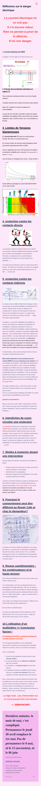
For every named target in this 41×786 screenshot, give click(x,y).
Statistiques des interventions (14, 770)
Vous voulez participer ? (12, 765)
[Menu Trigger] (36, 3)
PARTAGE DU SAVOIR (13, 772)
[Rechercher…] (19, 777)
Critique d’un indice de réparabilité (15, 768)
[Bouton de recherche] (33, 777)
